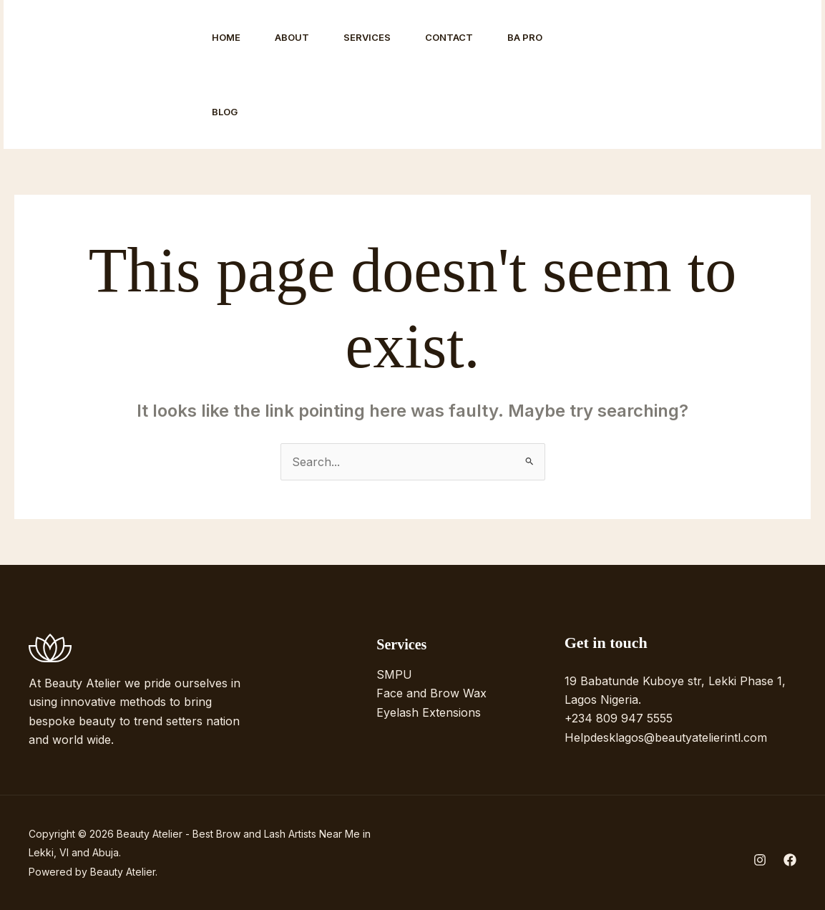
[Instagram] (624, 75)
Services (367, 37)
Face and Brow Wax (431, 693)
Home (226, 37)
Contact (449, 37)
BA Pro (524, 37)
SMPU (394, 674)
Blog (225, 111)
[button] (742, 74)
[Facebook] (655, 75)
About (292, 37)
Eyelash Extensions (428, 712)
